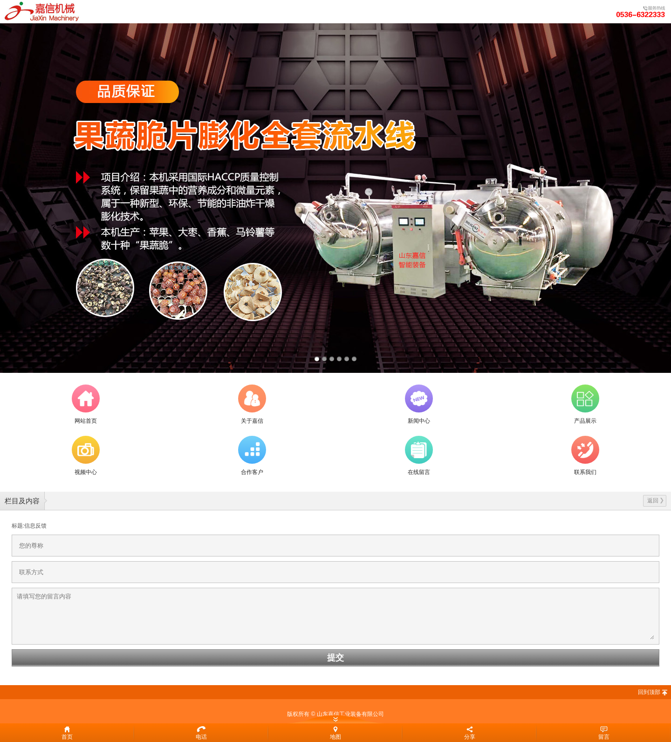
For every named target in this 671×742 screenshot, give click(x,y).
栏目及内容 (22, 501)
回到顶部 (649, 692)
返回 (655, 500)
